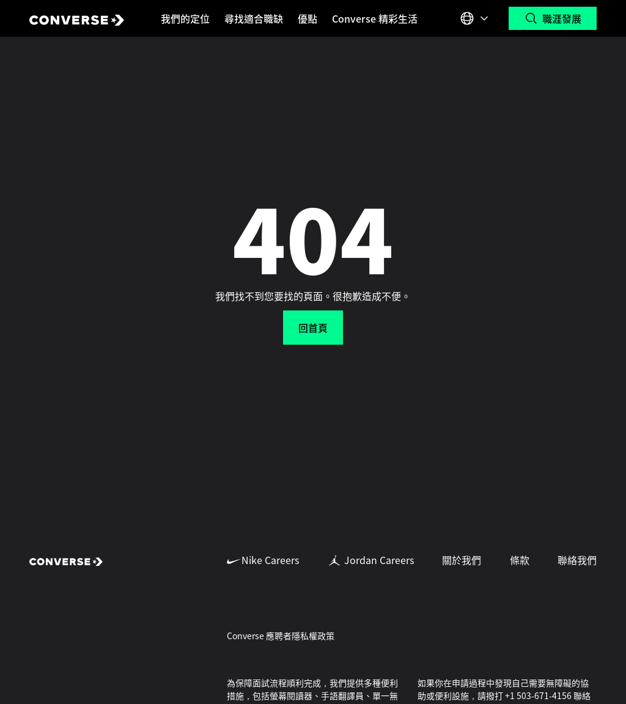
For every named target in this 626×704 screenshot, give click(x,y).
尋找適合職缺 (253, 18)
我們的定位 (185, 18)
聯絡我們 (577, 559)
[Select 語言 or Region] (476, 18)
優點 (307, 18)
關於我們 (461, 559)
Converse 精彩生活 (375, 18)
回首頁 (313, 327)
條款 (519, 559)
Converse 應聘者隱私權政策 (280, 635)
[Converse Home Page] (76, 18)
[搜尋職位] (553, 18)
